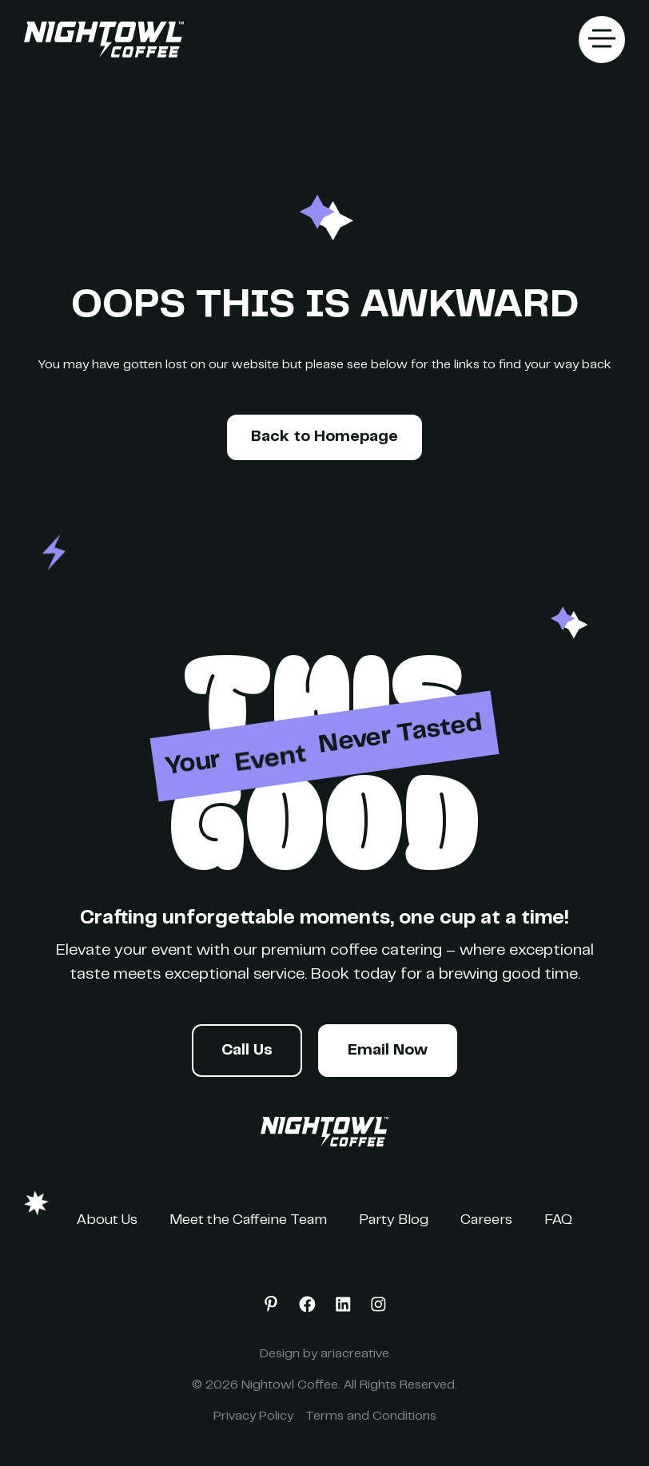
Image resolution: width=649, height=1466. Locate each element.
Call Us (247, 1051)
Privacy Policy (253, 1416)
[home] (104, 40)
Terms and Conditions (370, 1416)
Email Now (388, 1051)
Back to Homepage (324, 437)
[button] (602, 39)
